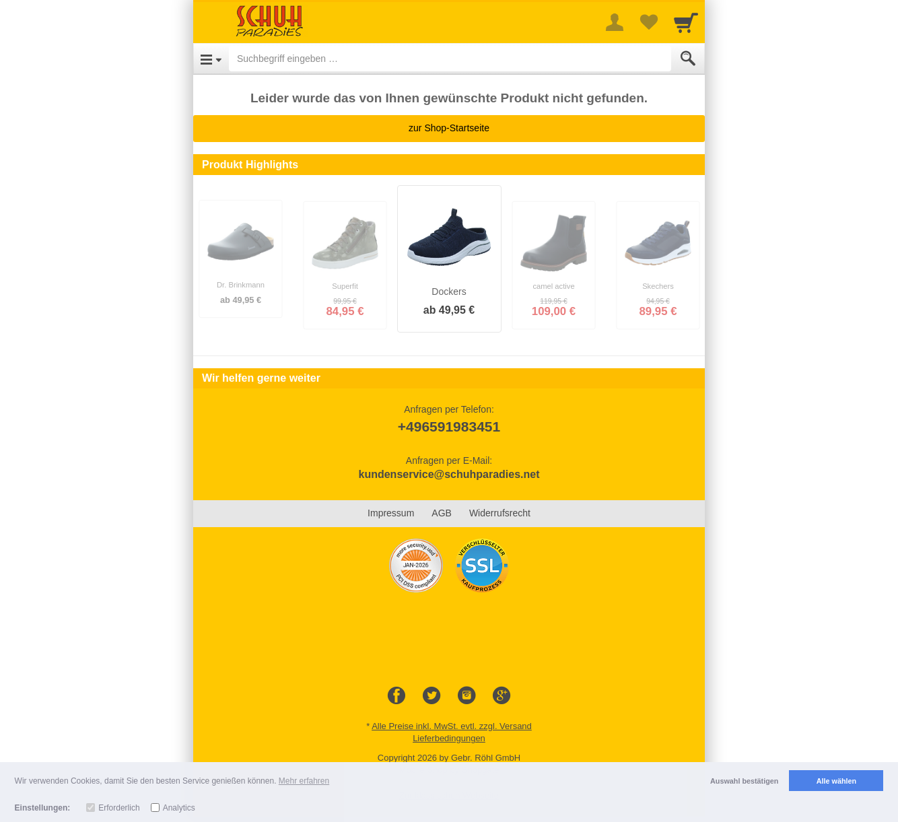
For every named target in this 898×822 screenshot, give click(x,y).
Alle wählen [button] (836, 781)
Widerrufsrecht (499, 513)
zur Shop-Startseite (449, 128)
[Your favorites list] (648, 22)
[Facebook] (396, 696)
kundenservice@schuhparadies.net (448, 474)
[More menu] (614, 22)
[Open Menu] (211, 58)
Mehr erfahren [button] (304, 781)
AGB (441, 513)
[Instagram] (466, 696)
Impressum (391, 513)
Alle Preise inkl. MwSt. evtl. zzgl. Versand (452, 726)
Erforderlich (118, 808)
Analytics (179, 808)
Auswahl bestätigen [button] (744, 781)
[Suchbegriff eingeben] (450, 58)
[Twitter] (431, 696)
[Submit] (688, 58)
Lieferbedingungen (449, 738)
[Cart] (686, 22)
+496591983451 (449, 426)
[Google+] (501, 696)
